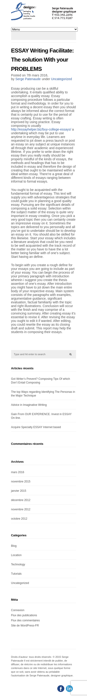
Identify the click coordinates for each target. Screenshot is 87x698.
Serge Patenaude (28, 79)
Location (16, 555)
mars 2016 (17, 472)
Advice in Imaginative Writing (29, 404)
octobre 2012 (19, 518)
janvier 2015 (18, 490)
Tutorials (16, 573)
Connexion (17, 610)
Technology (18, 564)
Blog (14, 545)
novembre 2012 (20, 509)
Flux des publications (24, 615)
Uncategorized (61, 79)
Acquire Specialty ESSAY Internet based (36, 427)
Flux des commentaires (25, 620)
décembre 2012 (20, 500)
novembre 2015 (20, 481)
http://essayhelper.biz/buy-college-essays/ (41, 129)
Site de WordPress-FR (25, 625)
